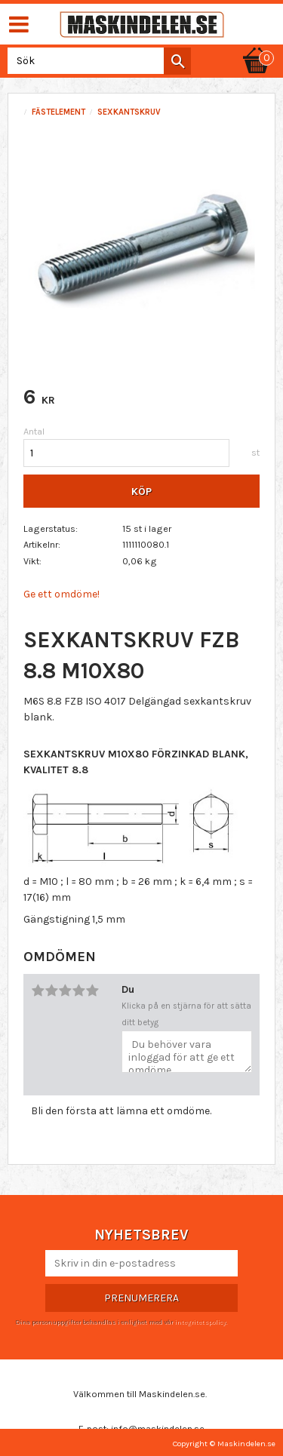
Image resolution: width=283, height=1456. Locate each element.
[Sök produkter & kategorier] (96, 61)
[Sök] (177, 61)
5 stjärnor (92, 990)
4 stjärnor (78, 990)
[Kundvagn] (256, 47)
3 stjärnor (65, 990)
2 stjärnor (51, 990)
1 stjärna (38, 990)
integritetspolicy (200, 1321)
